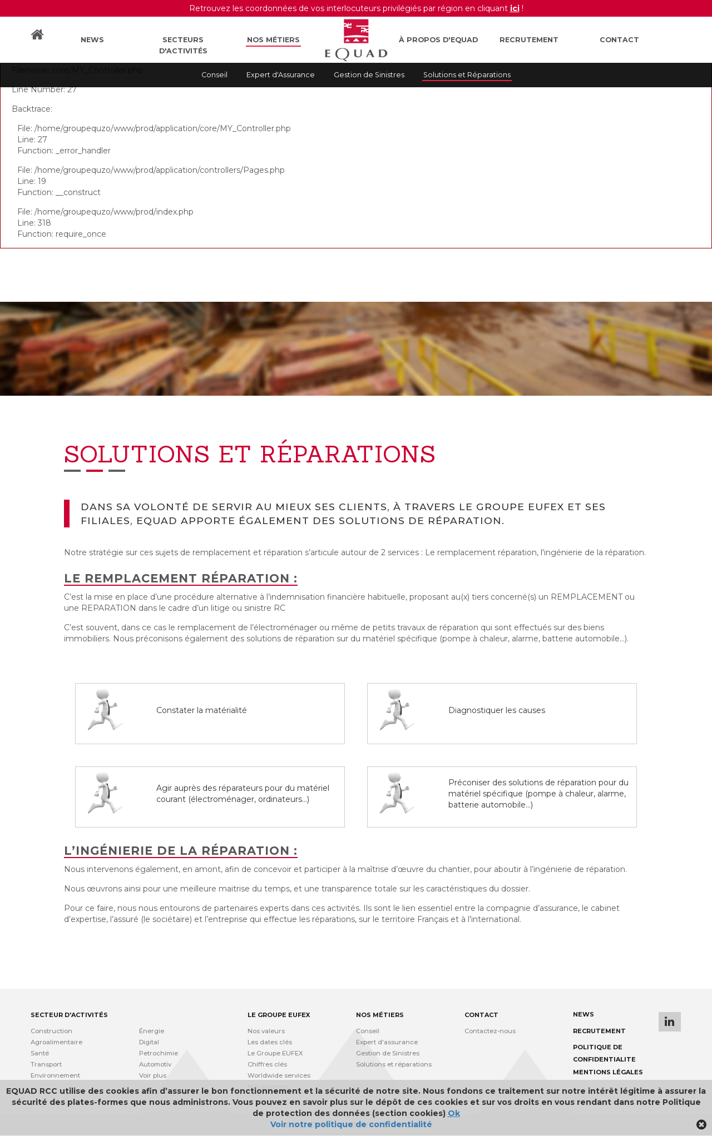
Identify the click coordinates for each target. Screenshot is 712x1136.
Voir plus (152, 1075)
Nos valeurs (266, 1031)
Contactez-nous (490, 1031)
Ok (454, 1113)
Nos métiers (273, 40)
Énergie (151, 1031)
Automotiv (155, 1064)
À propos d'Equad (438, 40)
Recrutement (529, 40)
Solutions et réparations (394, 1064)
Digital (149, 1042)
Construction (51, 1031)
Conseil (214, 75)
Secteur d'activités (69, 1015)
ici (515, 8)
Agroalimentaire (56, 1042)
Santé (40, 1053)
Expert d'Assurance (280, 75)
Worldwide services (279, 1075)
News (92, 40)
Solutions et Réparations (467, 75)
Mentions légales (608, 1072)
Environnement (55, 1075)
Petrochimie (158, 1053)
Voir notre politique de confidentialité (351, 1124)
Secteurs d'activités (183, 45)
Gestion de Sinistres (369, 75)
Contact (619, 40)
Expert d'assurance (387, 1042)
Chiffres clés (267, 1064)
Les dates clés (270, 1042)
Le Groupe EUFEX (275, 1053)
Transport (46, 1064)
